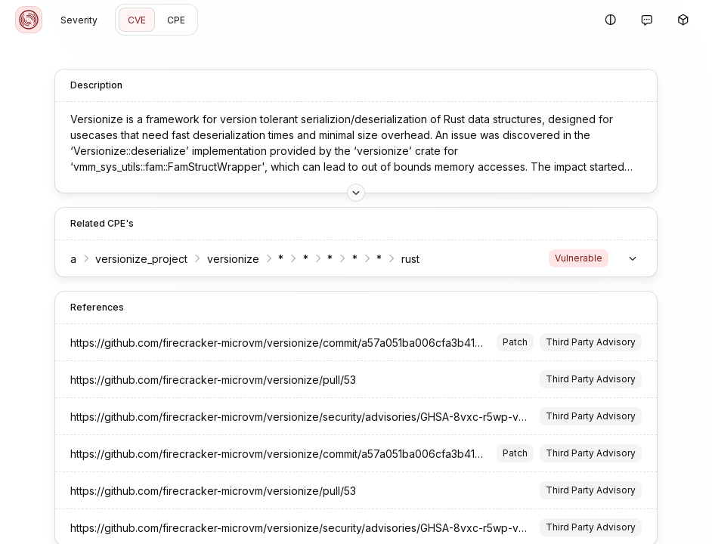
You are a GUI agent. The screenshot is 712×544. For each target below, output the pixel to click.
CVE (137, 20)
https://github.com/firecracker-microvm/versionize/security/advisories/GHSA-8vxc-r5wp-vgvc (294, 416)
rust (401, 258)
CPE (176, 20)
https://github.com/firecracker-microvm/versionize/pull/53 (204, 379)
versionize (224, 258)
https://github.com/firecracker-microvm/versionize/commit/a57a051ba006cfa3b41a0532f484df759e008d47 (329, 342)
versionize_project (133, 258)
